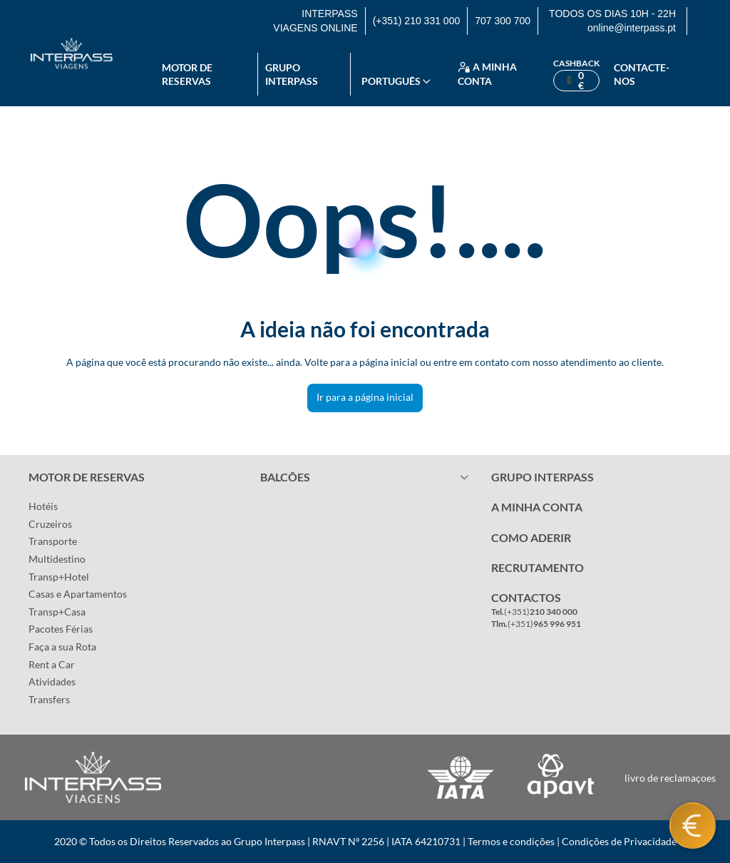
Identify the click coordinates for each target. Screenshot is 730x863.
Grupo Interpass (291, 74)
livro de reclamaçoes (670, 778)
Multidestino (57, 559)
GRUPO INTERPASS (542, 477)
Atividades (52, 681)
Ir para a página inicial (365, 397)
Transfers (49, 699)
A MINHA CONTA (536, 507)
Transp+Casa (57, 612)
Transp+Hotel (59, 577)
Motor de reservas (187, 74)
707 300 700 (502, 20)
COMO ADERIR (531, 537)
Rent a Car (52, 664)
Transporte (53, 541)
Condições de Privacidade (619, 841)
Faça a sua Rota (62, 646)
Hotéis (43, 506)
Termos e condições (511, 841)
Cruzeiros (50, 524)
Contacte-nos (641, 74)
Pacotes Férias (61, 629)
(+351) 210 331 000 (417, 20)
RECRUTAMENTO (537, 567)
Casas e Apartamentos (78, 594)
